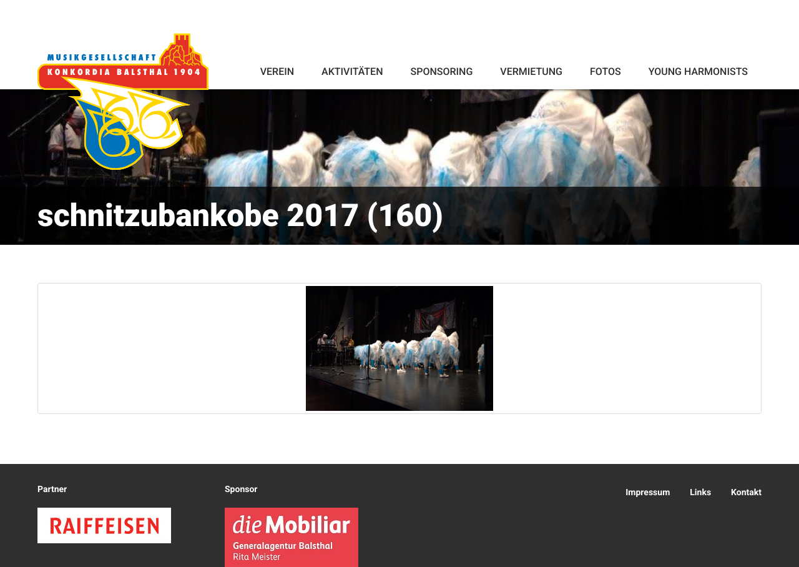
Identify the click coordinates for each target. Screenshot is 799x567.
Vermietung (531, 71)
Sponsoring (441, 71)
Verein (277, 71)
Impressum (647, 493)
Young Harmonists (698, 71)
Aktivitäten (352, 71)
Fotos (605, 71)
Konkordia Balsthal (123, 101)
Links (700, 493)
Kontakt (746, 493)
